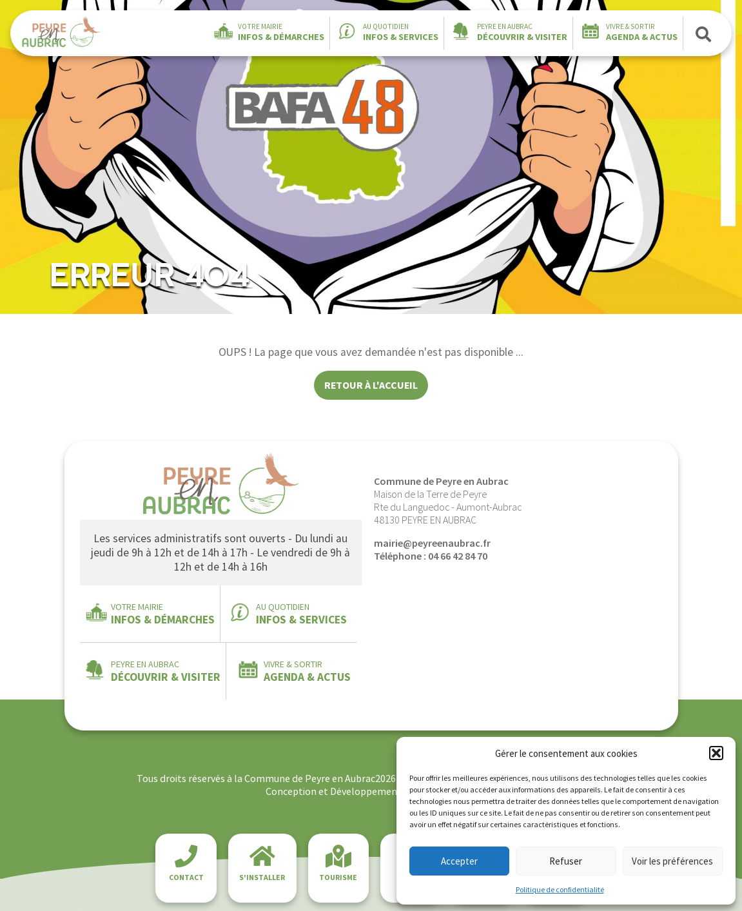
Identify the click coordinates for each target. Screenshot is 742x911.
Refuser (565, 861)
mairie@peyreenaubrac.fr (432, 542)
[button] (716, 753)
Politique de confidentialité (560, 889)
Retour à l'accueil (371, 384)
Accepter (459, 861)
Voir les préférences (672, 861)
